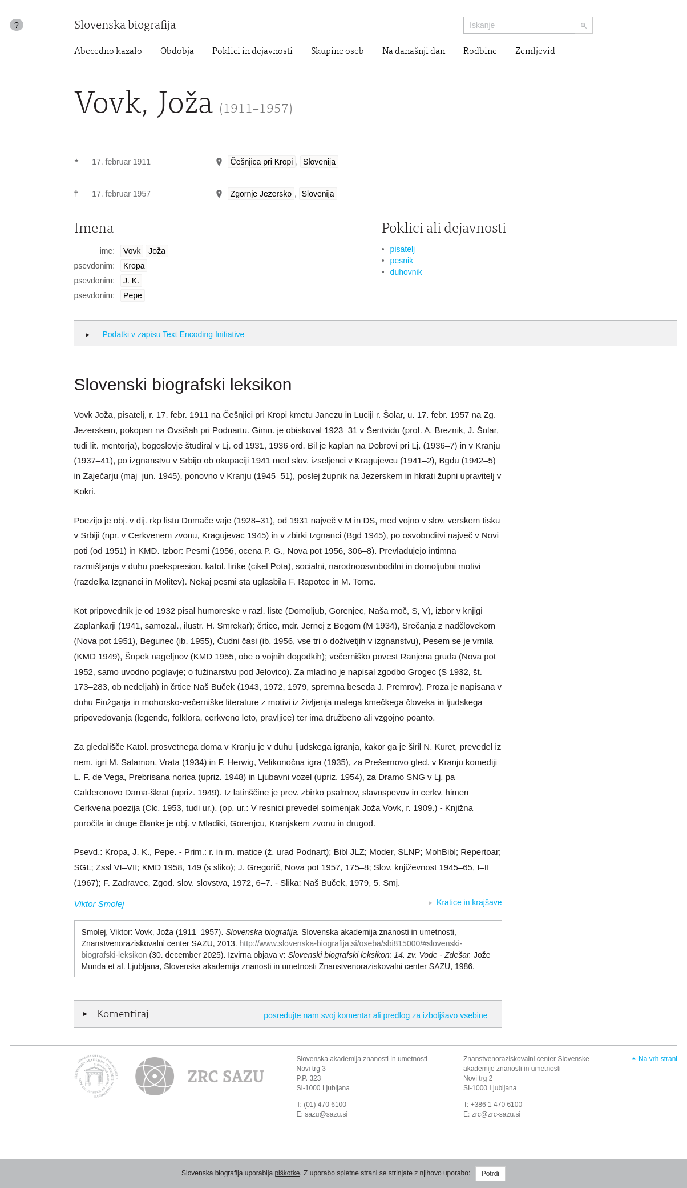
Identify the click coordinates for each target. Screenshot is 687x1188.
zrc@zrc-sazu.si (496, 1114)
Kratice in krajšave (469, 902)
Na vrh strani (657, 1059)
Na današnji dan (413, 51)
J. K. (131, 280)
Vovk (131, 250)
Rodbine (480, 51)
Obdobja (177, 51)
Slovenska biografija (125, 26)
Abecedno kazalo (108, 51)
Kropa (133, 265)
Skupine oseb (337, 51)
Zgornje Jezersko (261, 193)
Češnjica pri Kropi (262, 161)
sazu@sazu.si (326, 1114)
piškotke (287, 1173)
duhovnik (406, 272)
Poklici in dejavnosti (252, 51)
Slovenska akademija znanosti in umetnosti (362, 1059)
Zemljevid (535, 51)
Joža (156, 250)
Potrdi (490, 1174)
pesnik (401, 260)
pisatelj (402, 249)
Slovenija (319, 161)
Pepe (132, 295)
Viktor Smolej (99, 904)
